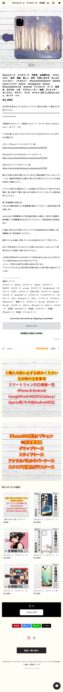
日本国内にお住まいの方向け (31, 333)
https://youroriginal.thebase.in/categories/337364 (24, 158)
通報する (58, 339)
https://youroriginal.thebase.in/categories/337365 (24, 168)
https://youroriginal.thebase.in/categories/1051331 (24, 148)
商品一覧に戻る (31, 650)
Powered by (31, 668)
